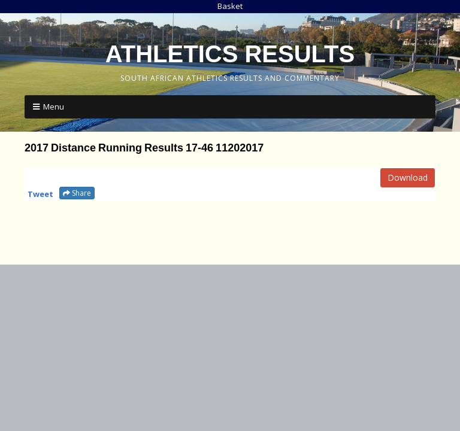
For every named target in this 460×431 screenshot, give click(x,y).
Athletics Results (230, 54)
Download (408, 177)
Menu (53, 106)
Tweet (40, 194)
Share (77, 193)
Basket (230, 6)
